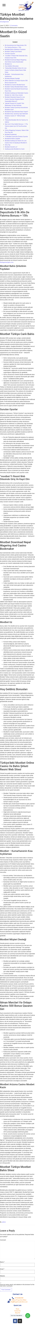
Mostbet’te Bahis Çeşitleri (12, 138)
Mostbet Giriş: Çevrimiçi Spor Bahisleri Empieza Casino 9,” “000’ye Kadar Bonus (16, 116)
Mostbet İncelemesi (11, 134)
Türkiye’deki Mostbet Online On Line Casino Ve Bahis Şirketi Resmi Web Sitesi (15, 70)
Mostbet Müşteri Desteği (12, 78)
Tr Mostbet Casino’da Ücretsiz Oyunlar (16, 136)
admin (4, 1222)
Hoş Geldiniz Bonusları (12, 66)
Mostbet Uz (8, 64)
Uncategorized (4, 22)
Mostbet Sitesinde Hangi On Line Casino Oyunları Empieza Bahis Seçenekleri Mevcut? (15, 99)
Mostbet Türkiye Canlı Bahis (13, 51)
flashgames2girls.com (6, 262)
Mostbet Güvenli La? (11, 147)
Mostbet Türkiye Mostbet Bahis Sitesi (16, 87)
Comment (3, 1240)
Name (2, 1262)
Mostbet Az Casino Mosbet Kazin (15, 85)
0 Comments (14, 25)
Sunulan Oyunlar (10, 53)
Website (2, 1276)
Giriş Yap (7, 145)
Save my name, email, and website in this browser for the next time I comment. (17, 1285)
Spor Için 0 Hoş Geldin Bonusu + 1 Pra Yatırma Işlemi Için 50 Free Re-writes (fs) (16, 126)
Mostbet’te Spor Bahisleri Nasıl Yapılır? (16, 111)
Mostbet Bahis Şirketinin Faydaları (15, 49)
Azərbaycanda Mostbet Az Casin (14, 149)
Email (2, 1269)
